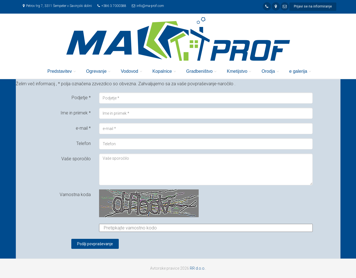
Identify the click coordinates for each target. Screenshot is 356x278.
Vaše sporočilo (76, 158)
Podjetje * (81, 97)
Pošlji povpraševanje (95, 244)
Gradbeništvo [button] (199, 71)
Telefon (83, 143)
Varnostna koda (75, 194)
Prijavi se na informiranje (313, 6)
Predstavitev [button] (59, 71)
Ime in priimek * (75, 113)
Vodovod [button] (129, 71)
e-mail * (83, 128)
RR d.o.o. (197, 268)
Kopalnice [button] (162, 71)
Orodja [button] (268, 71)
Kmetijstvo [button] (237, 71)
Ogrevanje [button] (96, 71)
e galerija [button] (298, 71)
